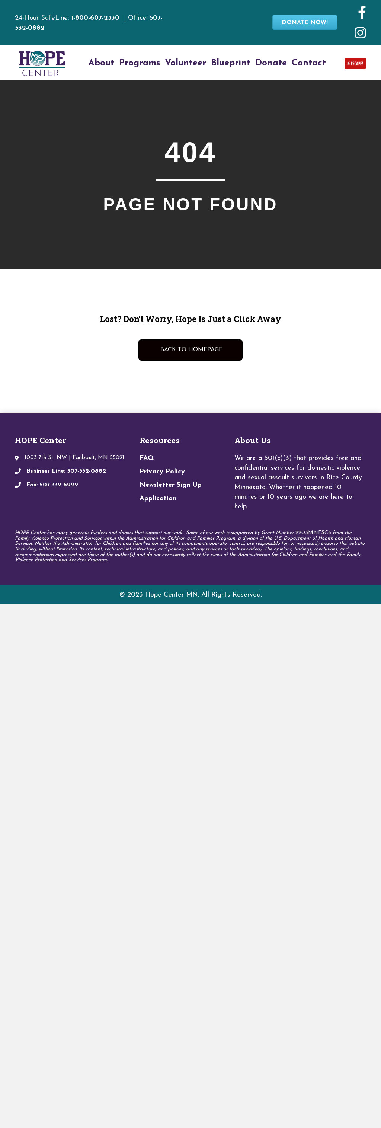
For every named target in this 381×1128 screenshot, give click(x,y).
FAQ (147, 458)
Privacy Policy (162, 471)
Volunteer (185, 63)
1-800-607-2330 (95, 18)
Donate (271, 63)
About (101, 63)
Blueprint (230, 63)
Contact (309, 63)
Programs (139, 63)
